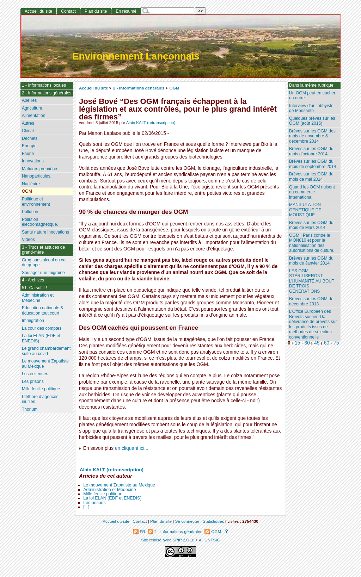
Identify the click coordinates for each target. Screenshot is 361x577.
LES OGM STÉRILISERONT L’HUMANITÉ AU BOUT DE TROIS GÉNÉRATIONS (311, 281)
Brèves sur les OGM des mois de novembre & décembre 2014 (312, 136)
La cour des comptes (41, 328)
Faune (28, 153)
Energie (29, 145)
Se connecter (187, 521)
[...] (86, 506)
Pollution (30, 211)
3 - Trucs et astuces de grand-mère (43, 250)
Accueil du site (93, 88)
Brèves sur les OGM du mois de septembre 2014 (312, 164)
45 (316, 343)
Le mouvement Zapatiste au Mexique (119, 485)
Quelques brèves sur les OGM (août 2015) (312, 121)
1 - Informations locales (44, 85)
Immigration (33, 320)
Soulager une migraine (43, 272)
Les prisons (94, 502)
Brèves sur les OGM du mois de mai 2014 (311, 177)
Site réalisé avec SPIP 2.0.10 (167, 540)
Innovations (33, 161)
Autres (28, 123)
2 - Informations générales (138, 88)
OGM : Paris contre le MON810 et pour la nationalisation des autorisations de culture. (311, 243)
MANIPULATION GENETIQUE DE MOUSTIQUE (305, 209)
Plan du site (96, 11)
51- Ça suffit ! (34, 287)
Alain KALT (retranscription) (151, 122)
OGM (174, 88)
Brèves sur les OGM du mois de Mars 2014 (311, 225)
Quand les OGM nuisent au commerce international (312, 192)
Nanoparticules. (36, 176)
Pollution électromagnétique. (40, 222)
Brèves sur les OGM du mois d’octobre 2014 (311, 151)
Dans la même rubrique (311, 85)
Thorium (29, 409)
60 (326, 343)
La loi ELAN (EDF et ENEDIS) (112, 498)
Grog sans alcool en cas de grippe (45, 263)
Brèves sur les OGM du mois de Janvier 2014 (311, 261)
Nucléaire (31, 183)
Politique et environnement (36, 202)
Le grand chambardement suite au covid (46, 351)
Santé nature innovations (45, 232)
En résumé (126, 11)
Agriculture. (32, 108)
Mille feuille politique (102, 493)
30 (307, 343)
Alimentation (33, 115)
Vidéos (28, 239)
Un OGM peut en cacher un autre (312, 96)
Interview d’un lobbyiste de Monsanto (311, 108)
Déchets (29, 138)
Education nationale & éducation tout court (42, 310)
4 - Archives (33, 280)
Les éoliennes (35, 373)
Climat (28, 130)
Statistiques (213, 521)
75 (336, 343)
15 (297, 343)
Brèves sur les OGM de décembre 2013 (311, 301)
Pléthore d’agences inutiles (40, 399)
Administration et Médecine (109, 489)
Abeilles (29, 100)
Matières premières (40, 168)
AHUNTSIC (209, 540)
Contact (68, 11)
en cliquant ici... (131, 448)
